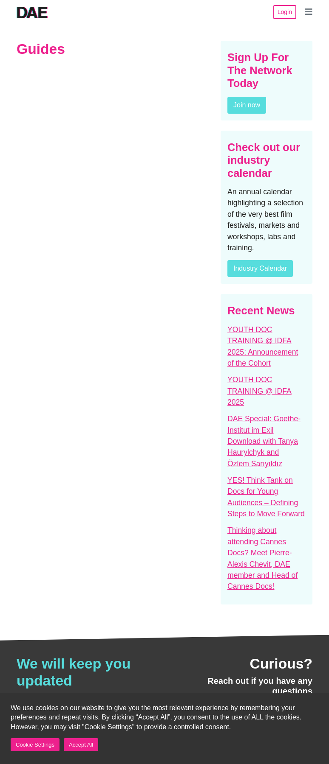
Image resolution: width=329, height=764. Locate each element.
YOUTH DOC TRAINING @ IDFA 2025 (259, 390)
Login (285, 11)
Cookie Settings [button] (35, 745)
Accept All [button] (81, 745)
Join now (246, 105)
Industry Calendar (260, 268)
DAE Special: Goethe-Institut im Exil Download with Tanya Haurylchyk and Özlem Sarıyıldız (264, 441)
